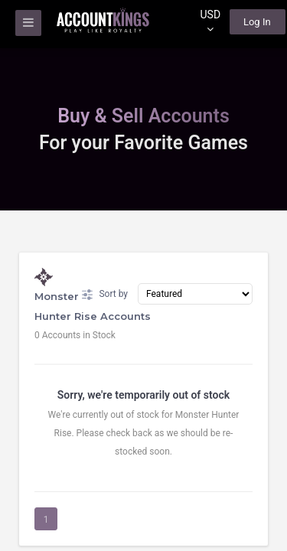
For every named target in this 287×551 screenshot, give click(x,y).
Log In (257, 22)
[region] (143, 275)
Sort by (105, 294)
